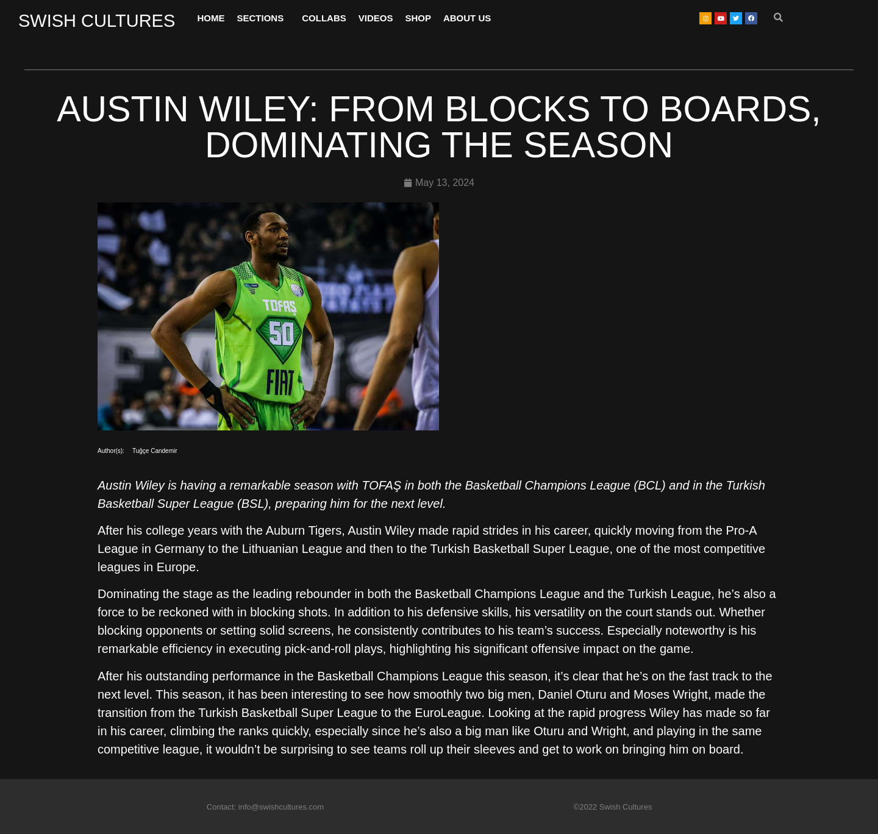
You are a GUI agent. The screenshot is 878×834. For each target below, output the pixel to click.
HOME (211, 18)
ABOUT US (467, 18)
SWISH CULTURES (96, 20)
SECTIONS (263, 18)
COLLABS (324, 18)
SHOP (418, 18)
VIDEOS (376, 18)
